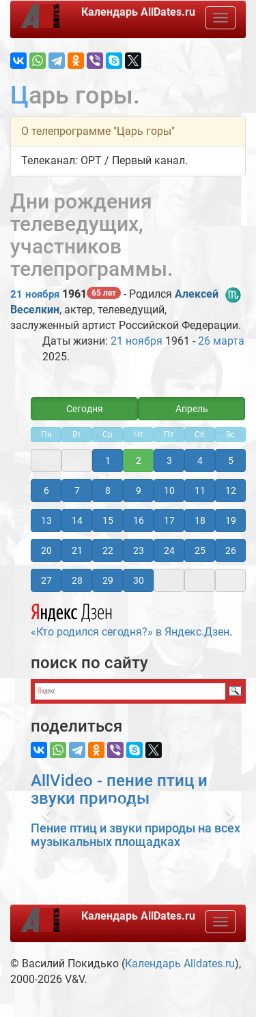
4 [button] (200, 460)
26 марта (221, 340)
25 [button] (200, 550)
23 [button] (138, 550)
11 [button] (200, 490)
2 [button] (138, 460)
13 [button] (46, 520)
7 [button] (77, 490)
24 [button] (169, 550)
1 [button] (108, 460)
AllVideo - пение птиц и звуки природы (119, 789)
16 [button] (138, 520)
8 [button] (108, 490)
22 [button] (107, 550)
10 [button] (169, 490)
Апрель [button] (191, 408)
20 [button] (46, 550)
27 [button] (46, 580)
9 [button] (138, 490)
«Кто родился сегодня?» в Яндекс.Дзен (130, 618)
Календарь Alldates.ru (180, 963)
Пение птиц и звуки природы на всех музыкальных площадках (135, 835)
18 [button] (200, 520)
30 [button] (138, 580)
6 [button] (46, 490)
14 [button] (77, 520)
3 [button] (169, 460)
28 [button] (77, 580)
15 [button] (107, 520)
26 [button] (230, 550)
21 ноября (34, 294)
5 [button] (230, 460)
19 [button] (230, 520)
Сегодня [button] (84, 408)
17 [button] (169, 520)
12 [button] (230, 490)
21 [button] (77, 550)
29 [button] (107, 580)
